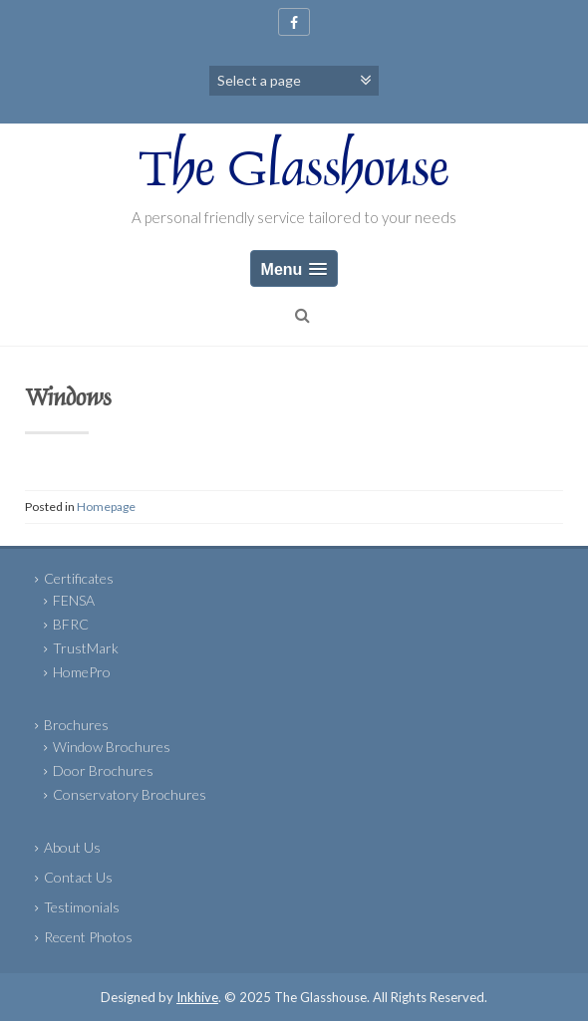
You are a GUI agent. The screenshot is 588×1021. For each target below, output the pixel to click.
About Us (72, 847)
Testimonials (82, 906)
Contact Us (78, 877)
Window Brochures (111, 746)
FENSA (74, 600)
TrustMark (86, 647)
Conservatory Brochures (129, 794)
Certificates (79, 578)
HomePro (82, 671)
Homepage (106, 506)
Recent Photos (88, 936)
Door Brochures (103, 770)
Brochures (76, 724)
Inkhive (197, 997)
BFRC (71, 624)
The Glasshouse (294, 173)
